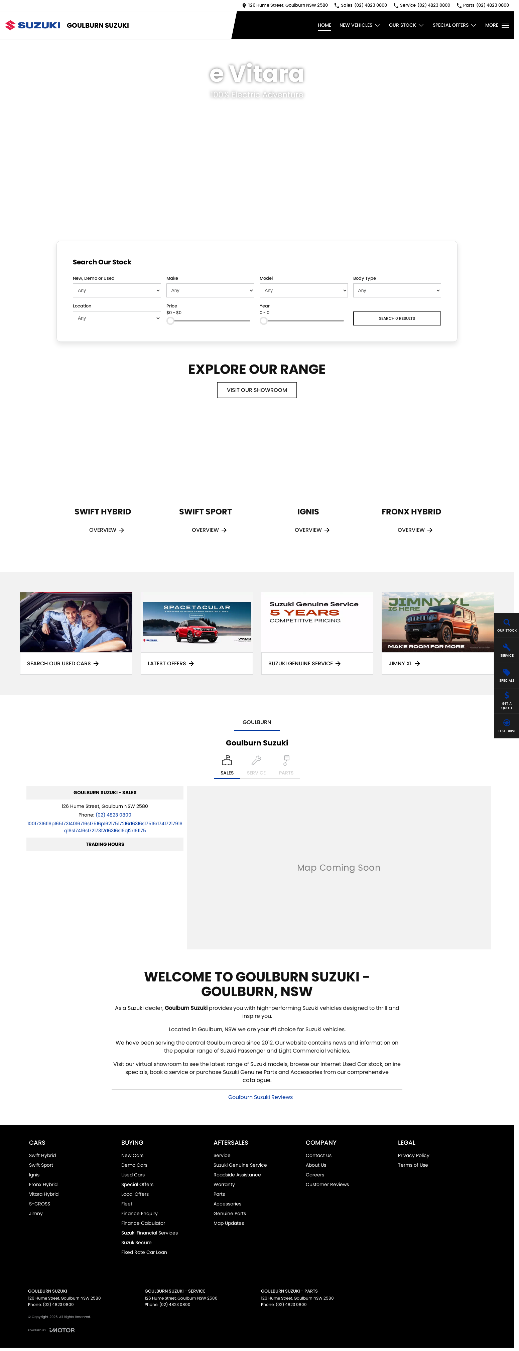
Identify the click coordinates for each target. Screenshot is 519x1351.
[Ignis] (308, 482)
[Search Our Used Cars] (76, 633)
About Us (316, 1165)
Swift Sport (41, 1165)
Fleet (126, 1203)
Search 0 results (397, 318)
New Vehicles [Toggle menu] (360, 25)
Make (172, 278)
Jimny (36, 1213)
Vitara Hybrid (43, 1194)
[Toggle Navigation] (497, 25)
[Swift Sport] (205, 482)
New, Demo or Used (94, 278)
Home (324, 25)
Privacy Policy (413, 1155)
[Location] (227, 767)
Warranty (224, 1184)
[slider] (170, 321)
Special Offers (137, 1184)
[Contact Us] (285, 5)
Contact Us (319, 1155)
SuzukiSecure (136, 1242)
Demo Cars (134, 1165)
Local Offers (135, 1194)
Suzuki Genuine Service (240, 1165)
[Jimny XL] (438, 633)
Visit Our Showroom (257, 390)
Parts (219, 1194)
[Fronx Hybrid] (411, 482)
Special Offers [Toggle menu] (455, 25)
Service (222, 1155)
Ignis (34, 1174)
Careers (315, 1174)
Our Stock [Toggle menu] (406, 25)
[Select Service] (256, 767)
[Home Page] (32, 25)
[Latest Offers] (197, 633)
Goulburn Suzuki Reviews (260, 1097)
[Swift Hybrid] (102, 482)
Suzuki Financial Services (149, 1232)
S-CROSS (39, 1203)
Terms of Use (413, 1165)
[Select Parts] (286, 767)
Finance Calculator (143, 1223)
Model (266, 278)
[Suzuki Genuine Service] (317, 633)
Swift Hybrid (42, 1155)
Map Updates (229, 1223)
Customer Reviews (327, 1184)
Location (82, 306)
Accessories (227, 1203)
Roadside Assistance (237, 1174)
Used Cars (133, 1174)
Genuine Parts (230, 1213)
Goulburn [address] (257, 722)
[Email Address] (104, 827)
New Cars (132, 1155)
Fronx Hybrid (43, 1184)
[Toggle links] (51, 1330)
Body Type (364, 278)
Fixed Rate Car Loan (144, 1252)
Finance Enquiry (139, 1213)
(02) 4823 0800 (113, 815)
